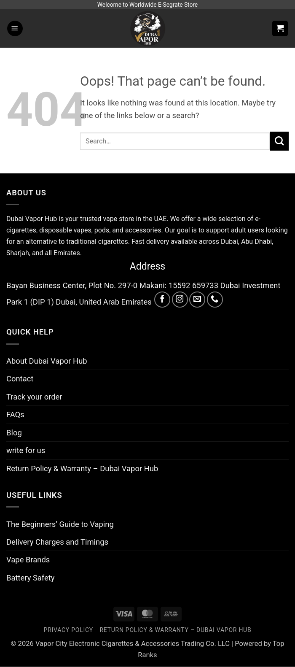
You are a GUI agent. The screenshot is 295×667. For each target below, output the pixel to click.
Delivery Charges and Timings (57, 541)
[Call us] (215, 300)
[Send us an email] (197, 300)
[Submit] (279, 141)
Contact (19, 378)
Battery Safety (30, 577)
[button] (15, 28)
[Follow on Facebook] (162, 300)
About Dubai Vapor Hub (46, 360)
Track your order (34, 396)
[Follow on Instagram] (180, 300)
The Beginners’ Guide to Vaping (60, 524)
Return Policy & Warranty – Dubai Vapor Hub (82, 468)
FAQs (15, 414)
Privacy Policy (68, 629)
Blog (14, 432)
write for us (25, 450)
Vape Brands (28, 559)
